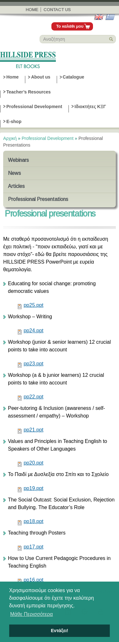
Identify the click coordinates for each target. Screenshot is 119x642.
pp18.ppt (33, 521)
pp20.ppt (33, 463)
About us (40, 76)
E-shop (13, 121)
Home (32, 9)
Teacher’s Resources (28, 91)
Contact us (57, 9)
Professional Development (34, 106)
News (14, 173)
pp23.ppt (33, 363)
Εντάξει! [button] (59, 630)
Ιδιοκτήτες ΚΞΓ (90, 106)
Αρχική (10, 138)
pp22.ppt (33, 396)
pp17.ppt (33, 546)
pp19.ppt (33, 488)
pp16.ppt (33, 580)
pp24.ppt (33, 330)
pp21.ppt (33, 429)
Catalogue (73, 76)
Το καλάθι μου (69, 26)
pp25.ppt (33, 305)
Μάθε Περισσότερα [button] (31, 614)
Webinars (18, 160)
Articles (16, 186)
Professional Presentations (38, 199)
